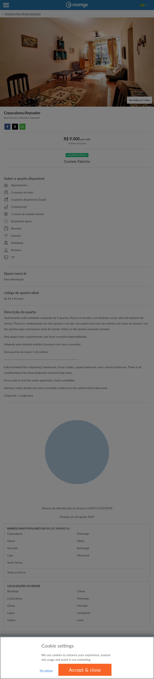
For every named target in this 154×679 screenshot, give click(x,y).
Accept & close (85, 670)
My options (46, 670)
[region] (77, 658)
